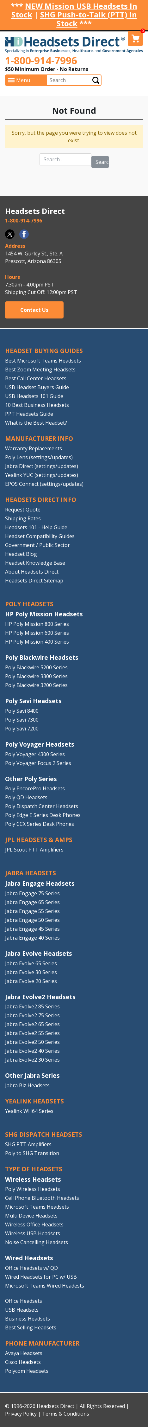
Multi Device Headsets (31, 1215)
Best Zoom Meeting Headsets (40, 369)
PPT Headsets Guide (29, 413)
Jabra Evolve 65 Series (31, 963)
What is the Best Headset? (36, 422)
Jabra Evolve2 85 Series (32, 1006)
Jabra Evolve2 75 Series (32, 1015)
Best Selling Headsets (30, 1327)
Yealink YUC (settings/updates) (41, 475)
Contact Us (34, 309)
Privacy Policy (21, 1413)
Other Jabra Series (32, 1075)
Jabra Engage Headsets (40, 883)
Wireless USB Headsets (32, 1233)
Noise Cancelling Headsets (36, 1242)
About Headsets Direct (32, 571)
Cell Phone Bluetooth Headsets (42, 1197)
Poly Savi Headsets (33, 701)
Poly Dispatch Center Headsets (41, 806)
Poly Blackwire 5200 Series (36, 667)
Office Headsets (23, 1300)
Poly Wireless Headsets (32, 1189)
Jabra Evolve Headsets (38, 953)
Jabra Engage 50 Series (32, 919)
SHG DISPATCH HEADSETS (43, 1134)
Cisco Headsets (23, 1362)
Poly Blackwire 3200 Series (36, 685)
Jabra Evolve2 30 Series (32, 1059)
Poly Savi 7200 (22, 728)
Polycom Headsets (26, 1370)
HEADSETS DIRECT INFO (40, 499)
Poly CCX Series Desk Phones (39, 823)
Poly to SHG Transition (32, 1153)
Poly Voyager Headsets (39, 744)
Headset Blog (21, 553)
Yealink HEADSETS (34, 1101)
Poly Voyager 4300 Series (35, 754)
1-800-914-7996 (41, 60)
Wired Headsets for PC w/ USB (41, 1276)
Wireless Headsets (33, 1179)
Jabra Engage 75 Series (32, 893)
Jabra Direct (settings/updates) (41, 466)
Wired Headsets (29, 1258)
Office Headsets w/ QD (31, 1267)
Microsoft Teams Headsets (37, 1206)
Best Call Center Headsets (35, 378)
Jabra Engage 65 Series (32, 902)
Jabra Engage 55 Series (32, 911)
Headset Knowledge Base (35, 562)
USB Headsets (22, 1309)
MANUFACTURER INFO (39, 438)
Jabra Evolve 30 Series (31, 972)
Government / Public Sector (37, 545)
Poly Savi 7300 (22, 719)
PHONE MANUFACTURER (42, 1343)
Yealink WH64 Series (29, 1111)
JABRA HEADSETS (30, 873)
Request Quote (22, 509)
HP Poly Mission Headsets (44, 614)
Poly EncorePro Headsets (35, 788)
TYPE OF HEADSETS (33, 1169)
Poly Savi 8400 (22, 710)
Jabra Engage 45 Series (32, 928)
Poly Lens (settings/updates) (39, 457)
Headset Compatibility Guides (40, 536)
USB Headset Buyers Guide (37, 387)
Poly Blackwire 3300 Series (36, 676)
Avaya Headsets (23, 1353)
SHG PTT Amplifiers (28, 1144)
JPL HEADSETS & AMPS (38, 839)
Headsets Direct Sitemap (34, 580)
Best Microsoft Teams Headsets (43, 360)
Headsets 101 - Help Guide (36, 527)
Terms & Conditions (65, 1413)
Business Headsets (27, 1318)
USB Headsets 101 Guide (34, 396)
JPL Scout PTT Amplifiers (34, 849)
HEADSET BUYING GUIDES (44, 350)
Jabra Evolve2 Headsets (40, 997)
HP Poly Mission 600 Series (37, 632)
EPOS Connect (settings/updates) (44, 483)
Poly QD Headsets (26, 797)
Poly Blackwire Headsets (41, 657)
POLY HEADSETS (29, 604)
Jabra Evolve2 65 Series (32, 1024)
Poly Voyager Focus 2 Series (38, 763)
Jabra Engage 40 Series (32, 937)
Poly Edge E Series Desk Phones (43, 815)
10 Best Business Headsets (37, 405)
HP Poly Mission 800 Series (37, 623)
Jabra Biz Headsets (27, 1085)
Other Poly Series (31, 779)
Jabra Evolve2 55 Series (32, 1033)
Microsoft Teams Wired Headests (44, 1285)
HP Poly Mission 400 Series (37, 641)
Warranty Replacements (33, 448)
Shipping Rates (23, 518)
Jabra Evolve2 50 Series (32, 1041)
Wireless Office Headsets (34, 1224)
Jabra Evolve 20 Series (31, 981)
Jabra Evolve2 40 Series (32, 1050)
